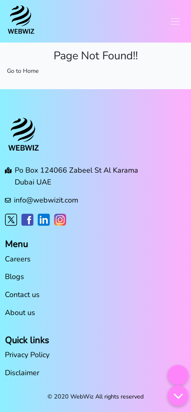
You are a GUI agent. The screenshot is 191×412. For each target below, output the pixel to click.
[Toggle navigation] (175, 21)
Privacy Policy (27, 355)
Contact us (22, 294)
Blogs (14, 276)
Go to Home (23, 71)
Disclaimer (22, 373)
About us (20, 312)
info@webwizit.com (46, 200)
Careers (18, 259)
